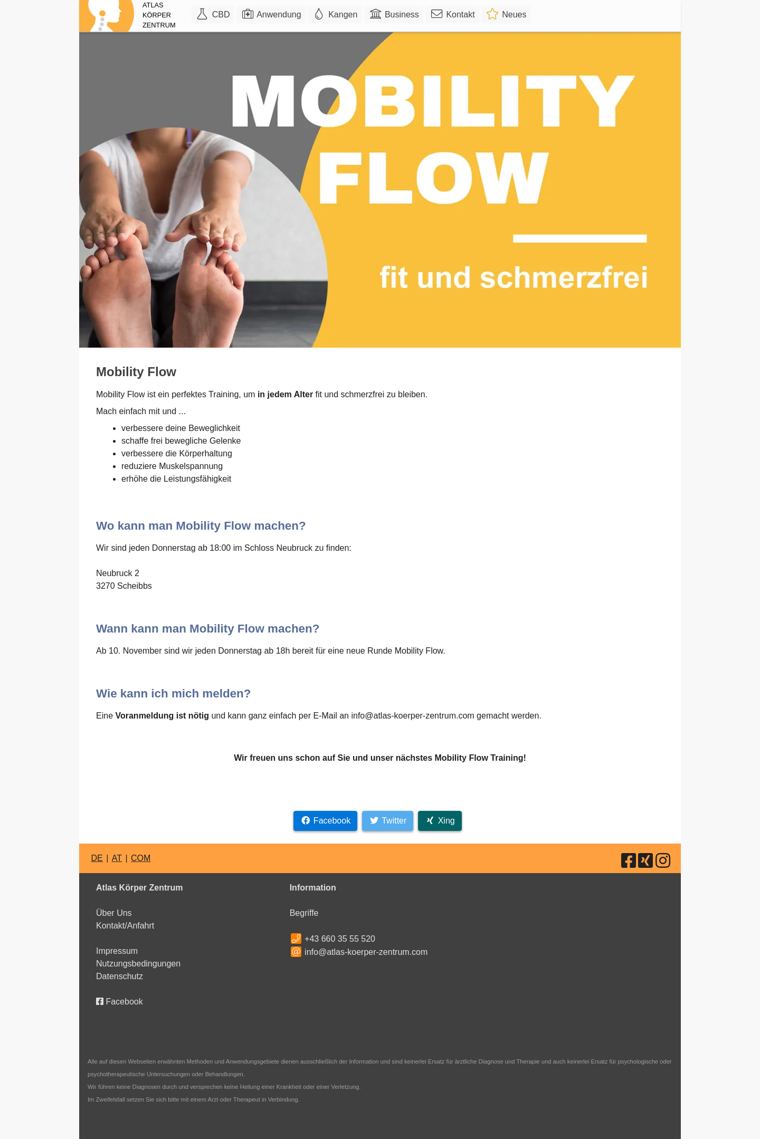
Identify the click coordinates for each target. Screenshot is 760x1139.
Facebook (119, 1001)
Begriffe (304, 912)
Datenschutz (119, 976)
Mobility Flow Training (479, 757)
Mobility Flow (419, 650)
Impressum (117, 950)
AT (117, 858)
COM (140, 858)
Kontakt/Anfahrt (125, 925)
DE (96, 858)
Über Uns (114, 912)
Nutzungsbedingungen (138, 963)
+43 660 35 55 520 (340, 938)
